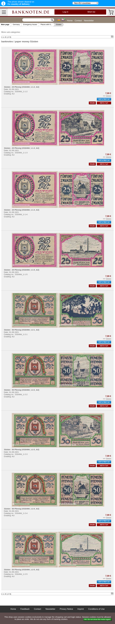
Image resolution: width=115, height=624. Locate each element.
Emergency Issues (30, 24)
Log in (65, 12)
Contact (78, 20)
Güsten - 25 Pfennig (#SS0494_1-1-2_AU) (21, 87)
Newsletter (89, 20)
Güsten (58, 24)
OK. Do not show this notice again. (97, 619)
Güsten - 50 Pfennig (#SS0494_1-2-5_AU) (21, 570)
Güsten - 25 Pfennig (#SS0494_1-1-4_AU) (21, 210)
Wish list (91, 12)
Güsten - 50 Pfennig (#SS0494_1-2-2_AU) (21, 390)
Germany (16, 24)
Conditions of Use (96, 609)
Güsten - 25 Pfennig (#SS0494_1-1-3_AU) (21, 148)
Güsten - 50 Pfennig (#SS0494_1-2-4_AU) (21, 509)
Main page (5, 24)
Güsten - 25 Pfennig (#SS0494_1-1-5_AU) (21, 270)
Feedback (24, 609)
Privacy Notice (66, 609)
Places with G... (46, 24)
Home (70, 20)
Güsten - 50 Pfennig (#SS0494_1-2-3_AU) (21, 449)
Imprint (80, 609)
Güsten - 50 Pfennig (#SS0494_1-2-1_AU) (21, 330)
